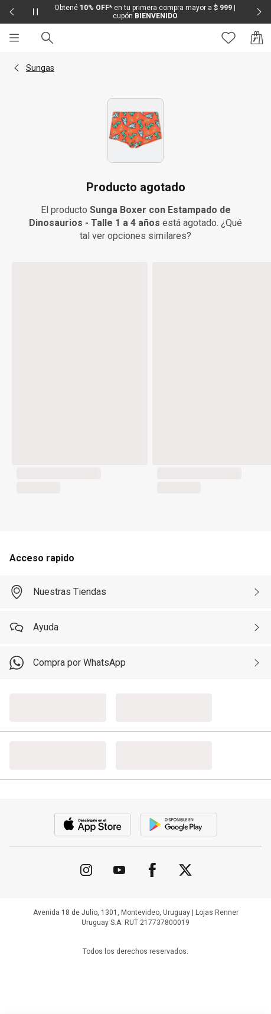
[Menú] (14, 38)
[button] (16, 68)
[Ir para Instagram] (86, 870)
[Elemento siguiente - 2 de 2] (259, 12)
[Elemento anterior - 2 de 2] (12, 12)
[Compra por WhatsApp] (135, 662)
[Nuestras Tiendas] (135, 592)
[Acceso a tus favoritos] (228, 38)
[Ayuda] (135, 627)
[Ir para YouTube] (119, 870)
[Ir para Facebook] (152, 870)
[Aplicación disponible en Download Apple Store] (92, 824)
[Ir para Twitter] (185, 870)
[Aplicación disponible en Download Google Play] (179, 824)
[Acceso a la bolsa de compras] (257, 38)
